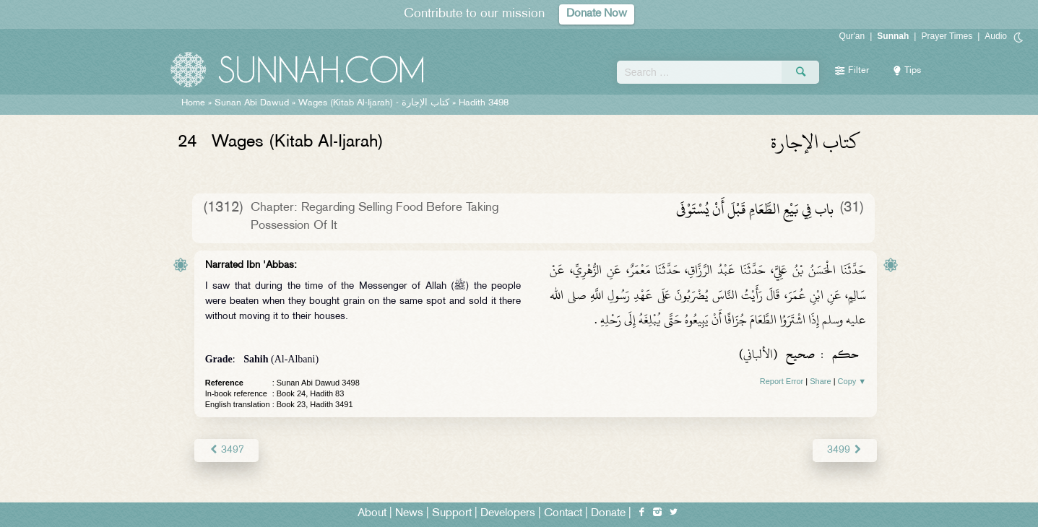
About (372, 513)
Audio (996, 36)
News (409, 513)
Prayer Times (946, 36)
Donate (608, 513)
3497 (226, 450)
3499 (844, 450)
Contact (563, 513)
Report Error (782, 381)
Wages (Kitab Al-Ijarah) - (375, 103)
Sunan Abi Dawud (252, 103)
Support (452, 513)
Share (820, 381)
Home (193, 103)
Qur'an (852, 36)
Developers (507, 513)
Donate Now (596, 14)
